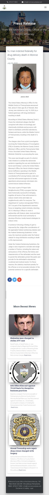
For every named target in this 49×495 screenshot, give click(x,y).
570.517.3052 (13, 2)
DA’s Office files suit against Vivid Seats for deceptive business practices (22, 388)
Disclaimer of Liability (22, 488)
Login (31, 488)
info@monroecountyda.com (33, 2)
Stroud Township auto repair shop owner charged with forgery (23, 450)
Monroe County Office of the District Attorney (23, 481)
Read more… (28, 355)
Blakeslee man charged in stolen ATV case (22, 339)
